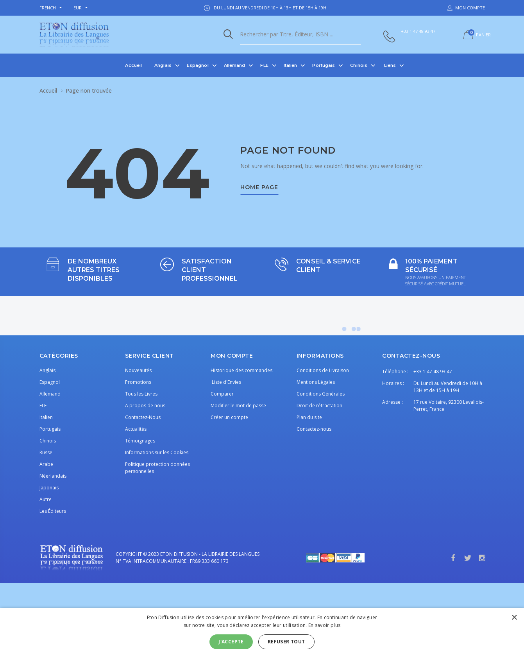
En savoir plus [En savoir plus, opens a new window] (324, 625)
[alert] (262, 633)
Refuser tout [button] (286, 641)
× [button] (514, 618)
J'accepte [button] (231, 641)
